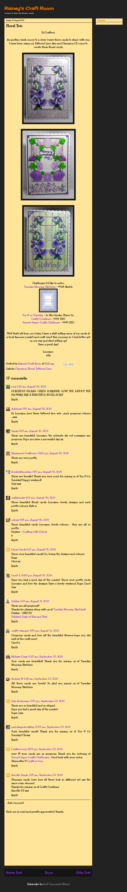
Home (49, 872)
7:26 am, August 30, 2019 (31, 386)
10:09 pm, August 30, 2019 (36, 575)
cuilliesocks (18, 497)
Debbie (15, 601)
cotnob (15, 520)
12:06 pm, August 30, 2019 (53, 453)
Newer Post (14, 872)
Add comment (15, 802)
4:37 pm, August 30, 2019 (40, 497)
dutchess (16, 408)
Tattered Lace (44, 368)
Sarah (14, 431)
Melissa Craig (19, 656)
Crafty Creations (41, 318)
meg (13, 386)
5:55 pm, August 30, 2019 (34, 520)
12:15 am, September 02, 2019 (45, 656)
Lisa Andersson (20, 701)
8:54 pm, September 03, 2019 (45, 749)
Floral (31, 368)
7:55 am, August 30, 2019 (37, 408)
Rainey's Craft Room (29, 8)
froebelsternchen (21, 471)
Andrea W (17, 678)
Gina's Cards (18, 549)
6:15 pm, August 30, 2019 (41, 549)
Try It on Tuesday (32, 315)
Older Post (83, 872)
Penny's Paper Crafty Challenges (30, 757)
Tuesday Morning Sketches (39, 286)
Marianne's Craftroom (24, 453)
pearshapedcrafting (22, 727)
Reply (14, 399)
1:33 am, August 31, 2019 (34, 601)
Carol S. (15, 575)
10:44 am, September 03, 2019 (52, 727)
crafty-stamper (20, 630)
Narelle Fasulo (19, 775)
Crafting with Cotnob (35, 531)
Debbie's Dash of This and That (29, 616)
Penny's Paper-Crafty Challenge (41, 322)
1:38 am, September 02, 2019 (41, 678)
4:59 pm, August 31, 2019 (44, 630)
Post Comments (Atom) (56, 884)
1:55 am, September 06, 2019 (46, 775)
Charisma (20, 368)
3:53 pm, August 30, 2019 (47, 471)
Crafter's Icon (19, 749)
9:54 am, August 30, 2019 (33, 431)
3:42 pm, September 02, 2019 (47, 701)
